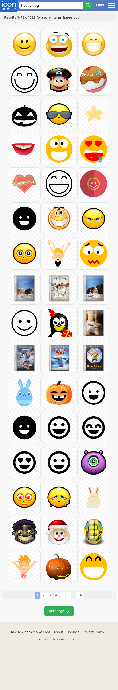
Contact (73, 632)
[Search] (88, 5)
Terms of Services (51, 639)
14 (80, 595)
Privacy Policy (93, 632)
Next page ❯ (59, 611)
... (73, 595)
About (58, 632)
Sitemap (75, 639)
